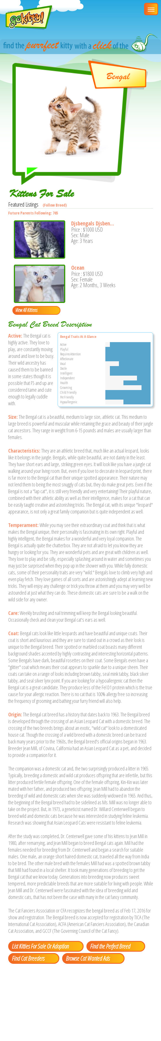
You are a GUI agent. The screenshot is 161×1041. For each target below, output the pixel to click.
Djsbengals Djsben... (92, 223)
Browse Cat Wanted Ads (88, 958)
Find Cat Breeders (28, 958)
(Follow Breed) (55, 205)
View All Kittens (26, 310)
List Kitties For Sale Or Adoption (40, 946)
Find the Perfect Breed (110, 946)
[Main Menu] (151, 9)
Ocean (77, 267)
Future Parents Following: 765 (33, 213)
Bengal (117, 76)
